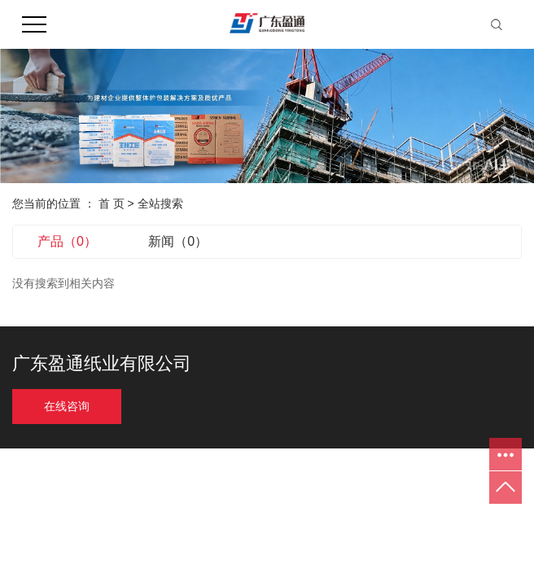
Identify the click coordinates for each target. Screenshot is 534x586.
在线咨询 (67, 406)
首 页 (111, 203)
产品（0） (67, 241)
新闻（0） (178, 241)
